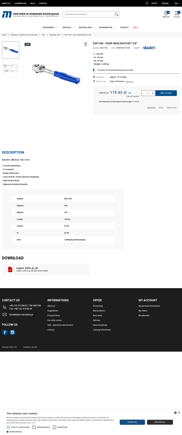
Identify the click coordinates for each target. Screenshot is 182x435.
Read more (31, 423)
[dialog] (91, 422)
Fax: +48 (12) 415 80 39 (20, 308)
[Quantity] (147, 93)
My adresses (144, 315)
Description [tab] (13, 152)
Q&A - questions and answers (60, 325)
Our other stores (54, 320)
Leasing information (102, 330)
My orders (143, 311)
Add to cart (166, 93)
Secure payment (100, 325)
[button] (61, 431)
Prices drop (98, 306)
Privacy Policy (53, 315)
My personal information (149, 306)
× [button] (179, 413)
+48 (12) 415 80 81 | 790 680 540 (25, 305)
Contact (50, 330)
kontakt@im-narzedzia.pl (21, 314)
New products (99, 311)
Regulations (52, 311)
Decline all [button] (160, 422)
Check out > (129, 81)
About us (51, 306)
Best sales (97, 315)
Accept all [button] (132, 422)
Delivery (96, 320)
